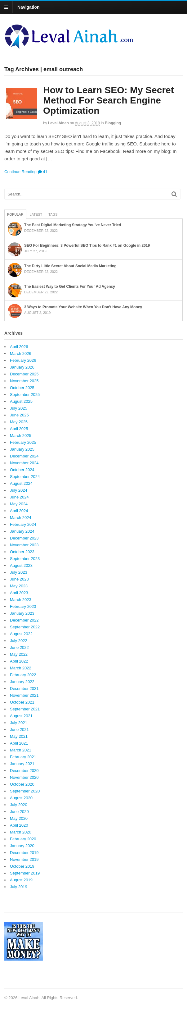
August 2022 (21, 633)
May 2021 (19, 736)
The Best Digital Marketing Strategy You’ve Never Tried (72, 225)
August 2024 (21, 483)
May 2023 (19, 586)
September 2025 (25, 394)
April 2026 (19, 346)
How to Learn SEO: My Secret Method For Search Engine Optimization (108, 100)
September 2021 (25, 709)
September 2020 (25, 791)
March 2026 (20, 353)
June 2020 (19, 811)
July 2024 (18, 490)
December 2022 (24, 620)
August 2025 (21, 401)
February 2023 (23, 606)
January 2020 (22, 845)
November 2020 (24, 777)
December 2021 (24, 688)
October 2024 (22, 469)
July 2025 (18, 408)
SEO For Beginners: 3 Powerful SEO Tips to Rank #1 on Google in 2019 (87, 245)
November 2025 (24, 381)
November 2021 (24, 695)
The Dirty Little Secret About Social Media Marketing (70, 266)
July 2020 (18, 804)
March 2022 (20, 668)
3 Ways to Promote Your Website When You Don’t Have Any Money (83, 307)
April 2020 (19, 825)
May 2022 (19, 654)
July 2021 (18, 722)
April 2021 (19, 743)
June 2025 (19, 415)
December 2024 (24, 456)
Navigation (28, 7)
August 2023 (21, 565)
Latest (36, 214)
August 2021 (21, 716)
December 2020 (24, 770)
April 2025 (19, 428)
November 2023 (24, 545)
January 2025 (22, 449)
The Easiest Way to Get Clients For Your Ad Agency (69, 286)
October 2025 (22, 387)
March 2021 (20, 750)
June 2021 (19, 729)
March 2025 (20, 435)
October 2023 (22, 551)
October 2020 (22, 784)
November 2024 (24, 463)
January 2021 (22, 763)
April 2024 (19, 510)
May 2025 (19, 422)
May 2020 (19, 818)
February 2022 (23, 675)
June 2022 (19, 647)
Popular (15, 214)
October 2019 (22, 866)
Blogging (113, 123)
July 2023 (18, 572)
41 (42, 171)
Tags (52, 214)
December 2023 (24, 538)
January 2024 (22, 531)
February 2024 (23, 524)
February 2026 (23, 360)
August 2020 (21, 798)
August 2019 (21, 880)
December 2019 (24, 852)
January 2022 (22, 681)
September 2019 (25, 873)
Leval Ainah (58, 123)
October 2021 (22, 702)
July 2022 (18, 640)
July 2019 (18, 886)
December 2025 (24, 374)
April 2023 (19, 592)
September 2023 (25, 558)
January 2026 (22, 367)
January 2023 (22, 613)
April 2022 (19, 661)
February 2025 (23, 442)
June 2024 (19, 497)
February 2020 (23, 839)
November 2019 (24, 859)
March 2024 (20, 517)
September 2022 (25, 627)
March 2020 (20, 832)
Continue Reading (20, 171)
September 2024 (25, 476)
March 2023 (20, 599)
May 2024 (19, 504)
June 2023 (19, 579)
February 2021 (23, 757)
